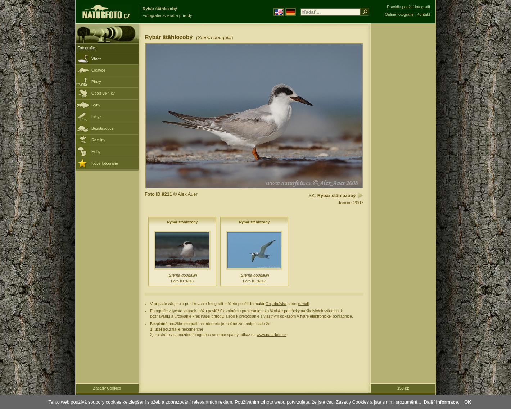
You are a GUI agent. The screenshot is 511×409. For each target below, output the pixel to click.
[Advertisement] (403, 138)
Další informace (441, 402)
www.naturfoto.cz (271, 334)
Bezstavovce (102, 128)
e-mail (303, 303)
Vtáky (96, 58)
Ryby (95, 105)
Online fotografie (399, 14)
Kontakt (423, 14)
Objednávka (276, 303)
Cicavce (98, 70)
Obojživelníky (103, 93)
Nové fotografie (104, 163)
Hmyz (96, 116)
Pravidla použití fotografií (408, 7)
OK (467, 402)
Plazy (96, 81)
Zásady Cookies (107, 388)
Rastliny (98, 140)
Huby (95, 151)
